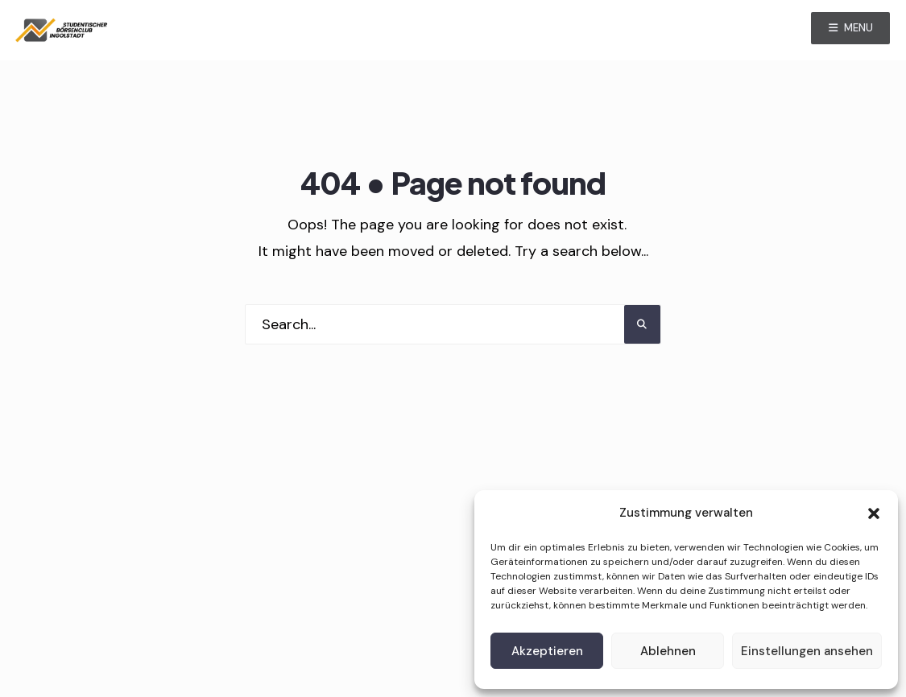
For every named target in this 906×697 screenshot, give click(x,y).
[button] (874, 513)
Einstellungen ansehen (807, 651)
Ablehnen (668, 651)
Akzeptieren (547, 651)
